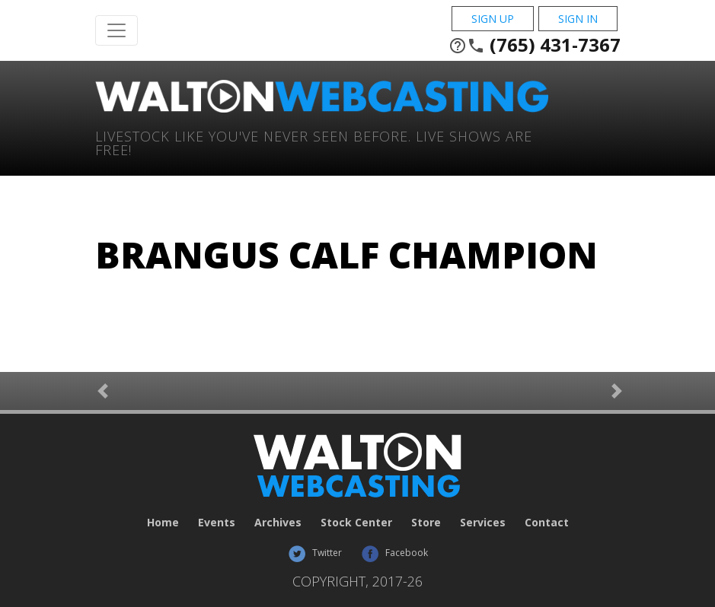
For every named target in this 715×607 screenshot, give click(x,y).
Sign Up (492, 18)
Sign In (578, 18)
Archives (278, 522)
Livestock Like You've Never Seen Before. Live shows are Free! (313, 142)
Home (163, 522)
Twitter (315, 552)
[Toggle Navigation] (116, 30)
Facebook (394, 552)
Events (216, 522)
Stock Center (356, 522)
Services (483, 522)
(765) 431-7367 (534, 45)
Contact (547, 522)
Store (426, 522)
